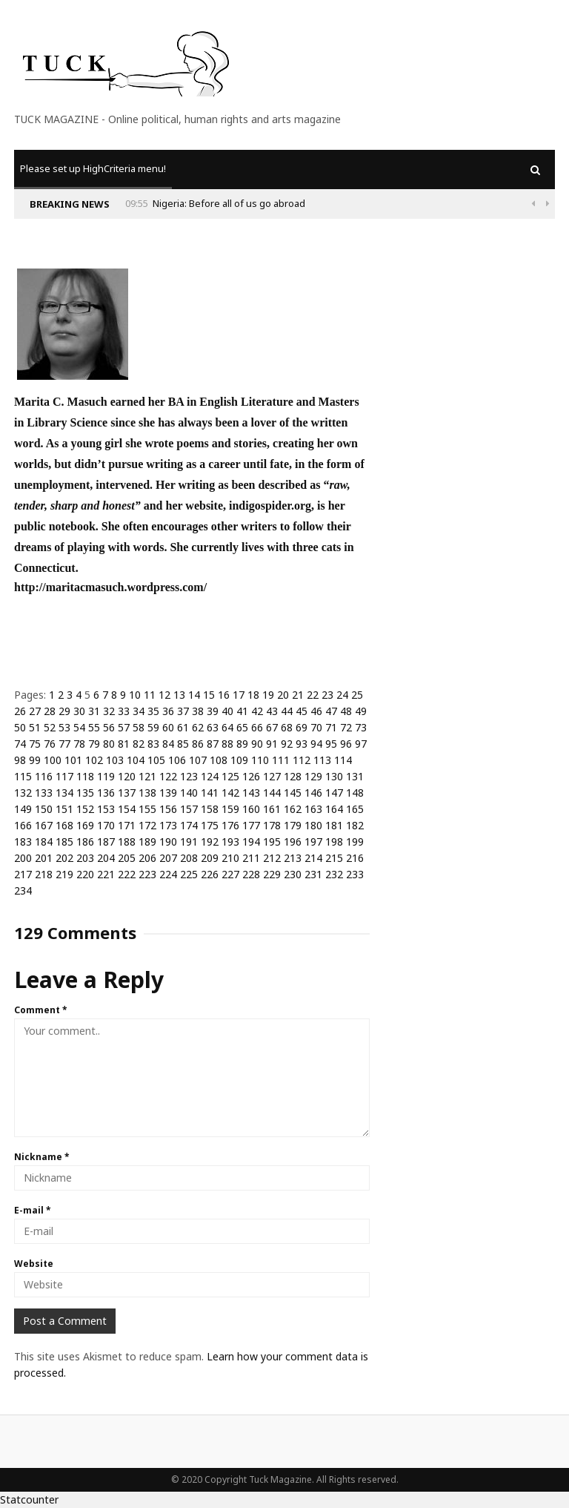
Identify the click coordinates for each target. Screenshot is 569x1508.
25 (357, 695)
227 (230, 874)
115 (23, 776)
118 (85, 776)
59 (153, 727)
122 (168, 776)
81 (124, 744)
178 (272, 825)
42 (257, 711)
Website (33, 1263)
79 (94, 744)
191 (189, 841)
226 (210, 874)
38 (198, 711)
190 (168, 841)
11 (150, 695)
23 (327, 695)
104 (135, 760)
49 (361, 711)
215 (334, 858)
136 (106, 793)
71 (331, 727)
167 (44, 825)
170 (106, 825)
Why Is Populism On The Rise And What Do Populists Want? (242, 203)
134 (64, 793)
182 (355, 825)
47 (331, 711)
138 (147, 793)
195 (272, 841)
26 (20, 711)
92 (287, 744)
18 (253, 695)
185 (64, 841)
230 (293, 874)
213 (293, 858)
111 (281, 760)
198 (334, 841)
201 (44, 858)
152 (85, 809)
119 (106, 776)
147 (334, 793)
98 (20, 760)
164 (334, 809)
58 (138, 727)
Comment (40, 1010)
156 (168, 809)
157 (189, 809)
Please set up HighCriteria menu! (93, 168)
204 (106, 858)
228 (251, 874)
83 (153, 744)
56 (109, 727)
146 (313, 793)
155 (147, 809)
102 (94, 760)
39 (213, 711)
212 (272, 858)
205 (127, 858)
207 (168, 858)
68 (287, 727)
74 (20, 744)
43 (272, 711)
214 (313, 858)
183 (23, 841)
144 (272, 793)
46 (316, 711)
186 (85, 841)
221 (106, 874)
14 (194, 695)
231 (313, 874)
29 (64, 711)
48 (346, 711)
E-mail (32, 1210)
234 (23, 890)
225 (189, 874)
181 (334, 825)
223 (147, 874)
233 (355, 874)
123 (189, 776)
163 (313, 809)
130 (334, 776)
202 (64, 858)
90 (257, 744)
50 (20, 727)
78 (79, 744)
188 (127, 841)
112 (301, 760)
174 (189, 825)
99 (35, 760)
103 (115, 760)
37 (183, 711)
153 (106, 809)
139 (168, 793)
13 (179, 695)
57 (124, 727)
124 (210, 776)
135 (85, 793)
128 (293, 776)
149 (23, 809)
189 (147, 841)
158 (210, 809)
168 (64, 825)
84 (168, 744)
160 (251, 809)
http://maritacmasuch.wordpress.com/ (110, 587)
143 (251, 793)
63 (213, 727)
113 (322, 760)
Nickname (42, 1156)
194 (251, 841)
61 (183, 727)
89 (242, 744)
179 (293, 825)
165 (355, 809)
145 (293, 793)
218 (44, 874)
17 (238, 695)
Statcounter (29, 1499)
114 (343, 760)
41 (242, 711)
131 (355, 776)
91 (272, 744)
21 (298, 695)
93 (301, 744)
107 (198, 760)
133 (44, 793)
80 (109, 744)
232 (334, 874)
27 (35, 711)
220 (85, 874)
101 (73, 760)
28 (50, 711)
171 (127, 825)
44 (287, 711)
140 (189, 793)
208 (189, 858)
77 (64, 744)
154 (127, 809)
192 (210, 841)
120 (127, 776)
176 (230, 825)
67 (272, 727)
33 (124, 711)
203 (85, 858)
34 (138, 711)
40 (227, 711)
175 (210, 825)
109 (239, 760)
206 (147, 858)
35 (153, 711)
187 (106, 841)
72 (346, 727)
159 (230, 809)
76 (50, 744)
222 (127, 874)
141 (210, 793)
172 (147, 825)
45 (301, 711)
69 (301, 727)
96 (346, 744)
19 (268, 695)
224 (168, 874)
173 (168, 825)
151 (64, 809)
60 (168, 727)
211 (251, 858)
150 (44, 809)
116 (44, 776)
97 (361, 744)
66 (257, 727)
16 (224, 695)
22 (313, 695)
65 (242, 727)
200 (23, 858)
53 (64, 727)
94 (316, 744)
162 (293, 809)
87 (213, 744)
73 (361, 727)
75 (35, 744)
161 (272, 809)
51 (35, 727)
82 (138, 744)
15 (209, 695)
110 (260, 760)
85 (183, 744)
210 (230, 858)
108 (218, 760)
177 (251, 825)
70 (316, 727)
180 (313, 825)
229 (272, 874)
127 (272, 776)
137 (127, 793)
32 (109, 711)
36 (168, 711)
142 (230, 793)
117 (64, 776)
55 (94, 727)
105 (156, 760)
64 (227, 727)
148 (355, 793)
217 (23, 874)
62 (198, 727)
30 (79, 711)
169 (85, 825)
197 (313, 841)
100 (52, 760)
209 (210, 858)
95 (331, 744)
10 (135, 695)
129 (313, 776)
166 (23, 825)
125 (230, 776)
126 (251, 776)
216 (355, 858)
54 (79, 727)
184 (44, 841)
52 (50, 727)
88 (227, 744)
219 (64, 874)
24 (342, 695)
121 (147, 776)
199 (355, 841)
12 (164, 695)
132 (23, 793)
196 (293, 841)
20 (283, 695)
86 (198, 744)
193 (230, 841)
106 (177, 760)
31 (94, 711)
